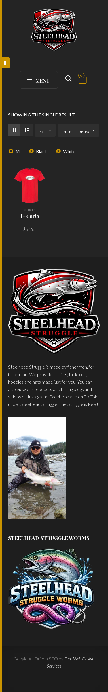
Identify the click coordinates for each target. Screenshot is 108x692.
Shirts (29, 210)
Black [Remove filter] (41, 151)
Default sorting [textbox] (77, 132)
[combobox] (45, 130)
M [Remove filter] (18, 151)
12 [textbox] (41, 132)
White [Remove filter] (69, 151)
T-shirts (29, 215)
